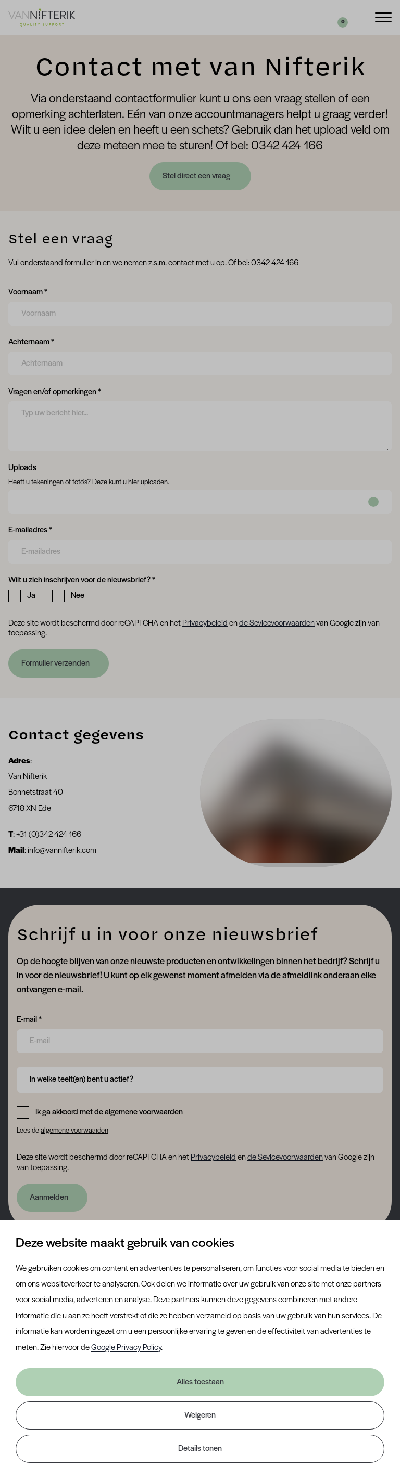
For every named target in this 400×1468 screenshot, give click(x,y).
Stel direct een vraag (197, 176)
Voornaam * (27, 291)
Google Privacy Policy (126, 1348)
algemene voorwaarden (74, 1131)
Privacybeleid (205, 623)
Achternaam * (31, 341)
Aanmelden (49, 1197)
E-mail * (29, 1019)
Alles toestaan (200, 1382)
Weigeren (200, 1415)
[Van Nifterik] (41, 17)
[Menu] (383, 16)
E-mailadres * (30, 529)
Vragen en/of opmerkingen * (54, 391)
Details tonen (200, 1449)
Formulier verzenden (55, 663)
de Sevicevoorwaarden (277, 623)
